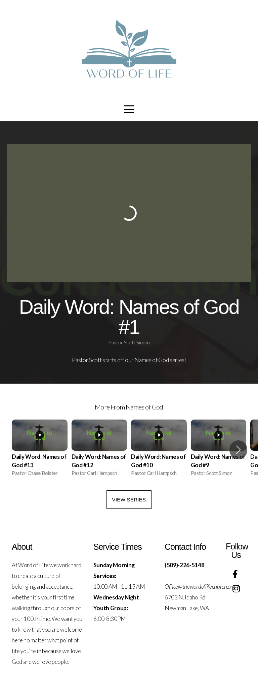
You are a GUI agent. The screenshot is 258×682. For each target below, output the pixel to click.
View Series (129, 499)
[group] (40, 450)
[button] (238, 449)
